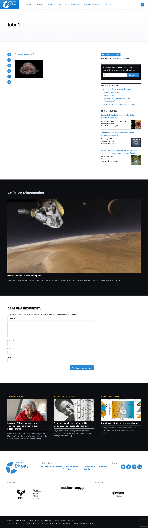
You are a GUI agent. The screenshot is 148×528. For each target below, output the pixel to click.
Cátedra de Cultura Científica (70, 467)
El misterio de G (110, 95)
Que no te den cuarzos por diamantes (118, 89)
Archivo (44, 466)
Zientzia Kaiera (15, 396)
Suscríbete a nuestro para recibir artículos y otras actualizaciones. (120, 69)
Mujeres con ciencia (64, 396)
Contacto (103, 466)
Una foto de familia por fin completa (24, 275)
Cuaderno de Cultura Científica (24, 523)
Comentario (12, 319)
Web (9, 357)
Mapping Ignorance (111, 396)
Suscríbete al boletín (89, 467)
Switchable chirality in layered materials (119, 423)
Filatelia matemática (111, 92)
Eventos (59, 466)
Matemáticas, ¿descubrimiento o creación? (119, 104)
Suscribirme (133, 75)
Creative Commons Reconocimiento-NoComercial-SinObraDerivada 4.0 (71, 523)
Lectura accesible (24, 55)
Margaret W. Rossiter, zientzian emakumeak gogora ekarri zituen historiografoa (22, 426)
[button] (9, 54)
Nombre (11, 340)
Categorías (51, 466)
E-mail (10, 349)
